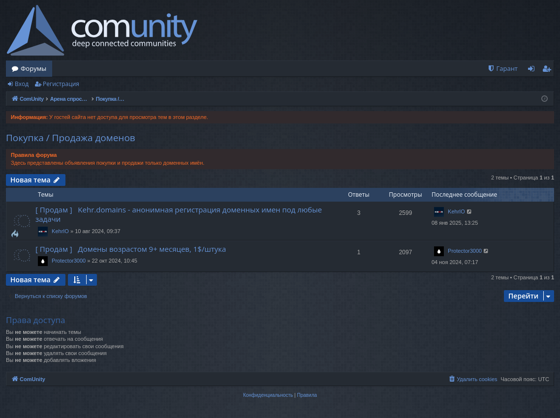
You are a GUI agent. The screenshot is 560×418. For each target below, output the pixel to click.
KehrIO (60, 231)
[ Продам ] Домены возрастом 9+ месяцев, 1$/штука (130, 249)
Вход (22, 84)
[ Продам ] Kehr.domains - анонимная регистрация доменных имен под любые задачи (178, 214)
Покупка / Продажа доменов (70, 137)
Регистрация (61, 84)
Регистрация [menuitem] (549, 70)
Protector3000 (69, 261)
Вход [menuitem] (533, 70)
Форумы (33, 68)
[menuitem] (502, 68)
